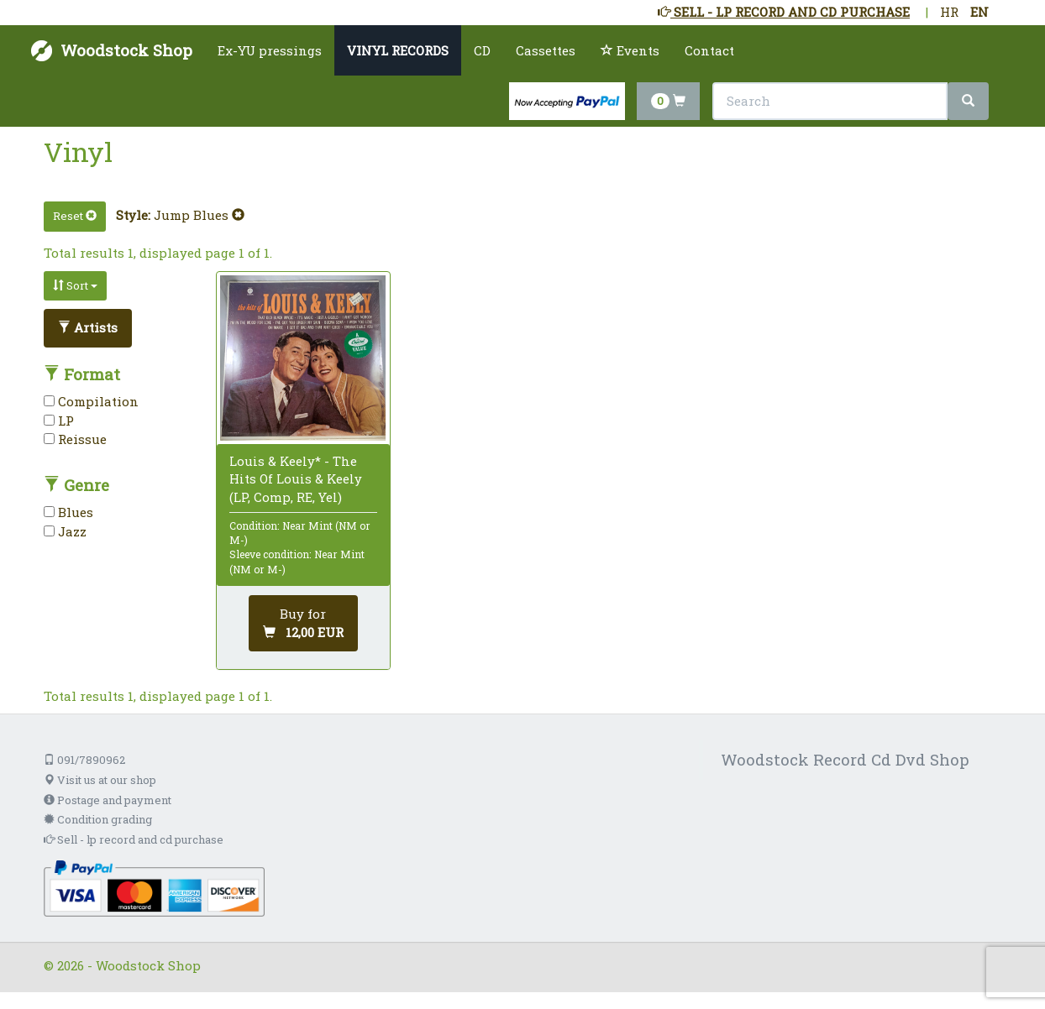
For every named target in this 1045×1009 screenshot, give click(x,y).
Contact (709, 50)
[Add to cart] (303, 623)
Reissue (75, 439)
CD (482, 50)
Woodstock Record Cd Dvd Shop (845, 759)
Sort (75, 285)
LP (59, 420)
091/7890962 (84, 759)
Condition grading (98, 819)
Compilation (91, 401)
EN (979, 11)
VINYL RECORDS (398, 50)
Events (630, 50)
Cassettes (545, 50)
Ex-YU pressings (270, 50)
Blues (68, 512)
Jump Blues (199, 215)
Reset (75, 215)
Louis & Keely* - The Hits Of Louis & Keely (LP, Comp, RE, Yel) (295, 478)
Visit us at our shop (100, 779)
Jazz (65, 531)
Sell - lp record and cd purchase (133, 839)
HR (949, 11)
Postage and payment (107, 800)
